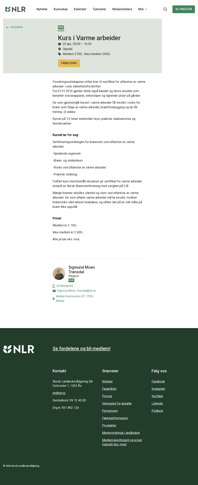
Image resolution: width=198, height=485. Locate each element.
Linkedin (157, 403)
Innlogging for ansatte (117, 403)
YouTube (157, 396)
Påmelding (69, 63)
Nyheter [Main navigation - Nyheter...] (42, 9)
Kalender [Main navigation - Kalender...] (80, 9)
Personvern (110, 411)
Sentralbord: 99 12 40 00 (69, 400)
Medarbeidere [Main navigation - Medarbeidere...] (122, 9)
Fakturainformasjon (115, 418)
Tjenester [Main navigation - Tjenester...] (99, 9)
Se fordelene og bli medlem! (81, 348)
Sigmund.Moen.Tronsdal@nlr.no (74, 290)
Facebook (158, 381)
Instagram (158, 389)
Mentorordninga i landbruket (121, 433)
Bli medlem (184, 9)
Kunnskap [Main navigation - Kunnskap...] (61, 9)
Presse (107, 396)
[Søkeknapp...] (165, 9)
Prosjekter (109, 425)
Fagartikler (109, 389)
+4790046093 (63, 286)
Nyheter (107, 381)
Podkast (157, 411)
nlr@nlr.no (59, 393)
